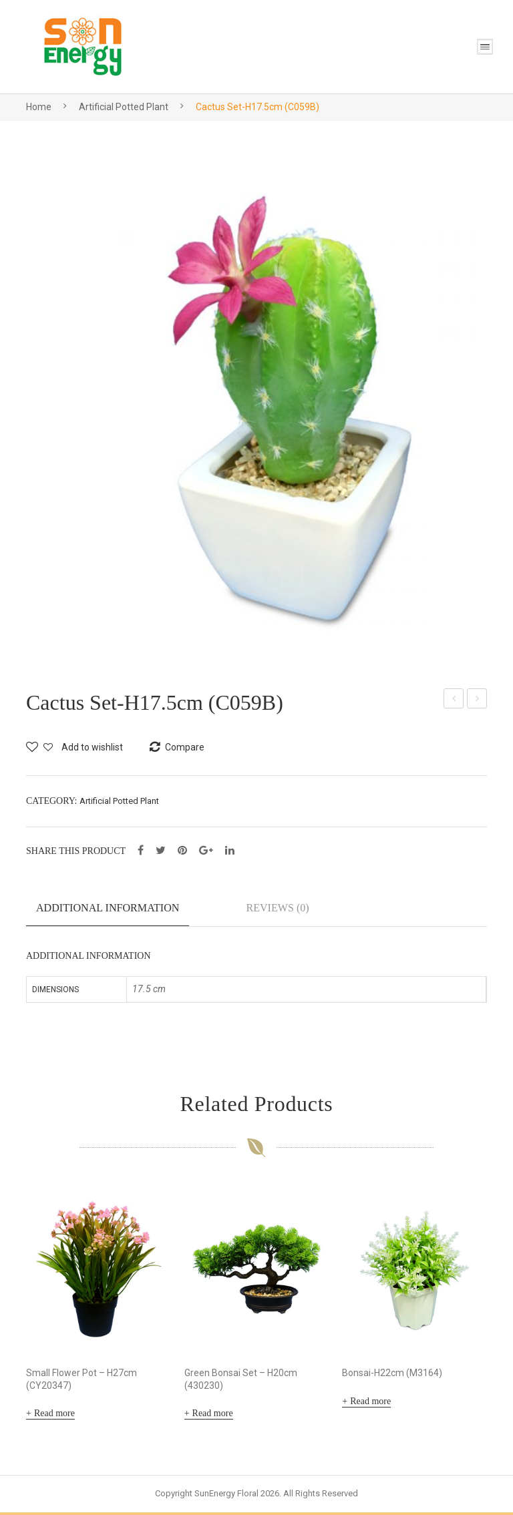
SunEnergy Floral (226, 1496)
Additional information (107, 907)
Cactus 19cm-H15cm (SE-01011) (477, 700)
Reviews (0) (277, 907)
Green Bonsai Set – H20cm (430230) (240, 1381)
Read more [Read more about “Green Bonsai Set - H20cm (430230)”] (212, 1416)
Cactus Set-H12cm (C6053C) (454, 700)
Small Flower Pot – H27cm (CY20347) (81, 1381)
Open (485, 47)
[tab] (107, 913)
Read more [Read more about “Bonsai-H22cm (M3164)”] (370, 1403)
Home (38, 106)
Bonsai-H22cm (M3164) (392, 1374)
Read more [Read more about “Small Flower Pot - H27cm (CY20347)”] (54, 1416)
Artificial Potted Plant (123, 106)
